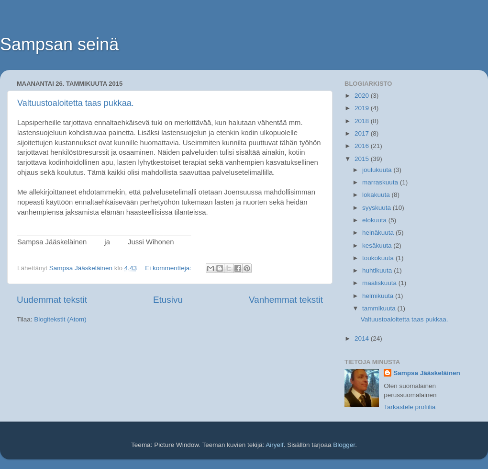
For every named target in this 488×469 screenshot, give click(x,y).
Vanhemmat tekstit (286, 300)
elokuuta (375, 220)
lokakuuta (377, 194)
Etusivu (168, 300)
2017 (363, 133)
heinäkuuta (379, 232)
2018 (363, 121)
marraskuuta (381, 182)
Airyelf (275, 444)
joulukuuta (377, 169)
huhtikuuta (378, 270)
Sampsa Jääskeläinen (426, 373)
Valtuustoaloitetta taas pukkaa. (75, 103)
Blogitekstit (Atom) (60, 319)
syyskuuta (377, 207)
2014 (363, 338)
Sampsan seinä (59, 44)
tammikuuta (380, 308)
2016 (363, 145)
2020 (363, 95)
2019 (363, 108)
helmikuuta (378, 295)
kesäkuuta (377, 245)
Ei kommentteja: (169, 268)
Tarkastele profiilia (409, 407)
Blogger (344, 444)
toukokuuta (379, 258)
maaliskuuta (380, 282)
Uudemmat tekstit (52, 300)
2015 (363, 158)
